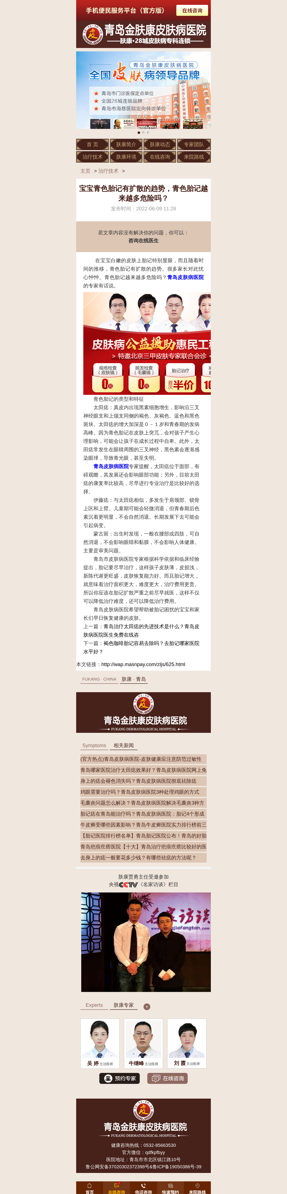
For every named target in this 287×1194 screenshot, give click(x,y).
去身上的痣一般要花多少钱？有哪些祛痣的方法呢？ (138, 857)
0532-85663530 (160, 1145)
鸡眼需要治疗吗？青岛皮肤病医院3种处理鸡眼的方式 (139, 792)
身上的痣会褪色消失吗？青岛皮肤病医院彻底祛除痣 (138, 781)
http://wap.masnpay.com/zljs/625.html (143, 664)
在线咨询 (160, 157)
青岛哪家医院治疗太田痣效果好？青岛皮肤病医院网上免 (143, 770)
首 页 (92, 144)
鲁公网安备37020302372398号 (117, 1166)
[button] (170, 1186)
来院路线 (194, 157)
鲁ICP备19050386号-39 (177, 1166)
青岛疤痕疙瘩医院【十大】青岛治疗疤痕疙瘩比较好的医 (143, 846)
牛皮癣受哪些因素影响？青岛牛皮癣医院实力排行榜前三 (143, 825)
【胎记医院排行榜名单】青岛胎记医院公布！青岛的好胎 (143, 836)
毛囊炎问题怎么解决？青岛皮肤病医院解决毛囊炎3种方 (142, 803)
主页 (85, 171)
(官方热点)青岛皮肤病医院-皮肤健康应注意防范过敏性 (141, 759)
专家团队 (194, 144)
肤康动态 (160, 144)
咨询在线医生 (143, 240)
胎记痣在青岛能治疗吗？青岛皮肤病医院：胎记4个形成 (142, 814)
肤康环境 (126, 157)
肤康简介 (126, 144)
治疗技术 (92, 157)
